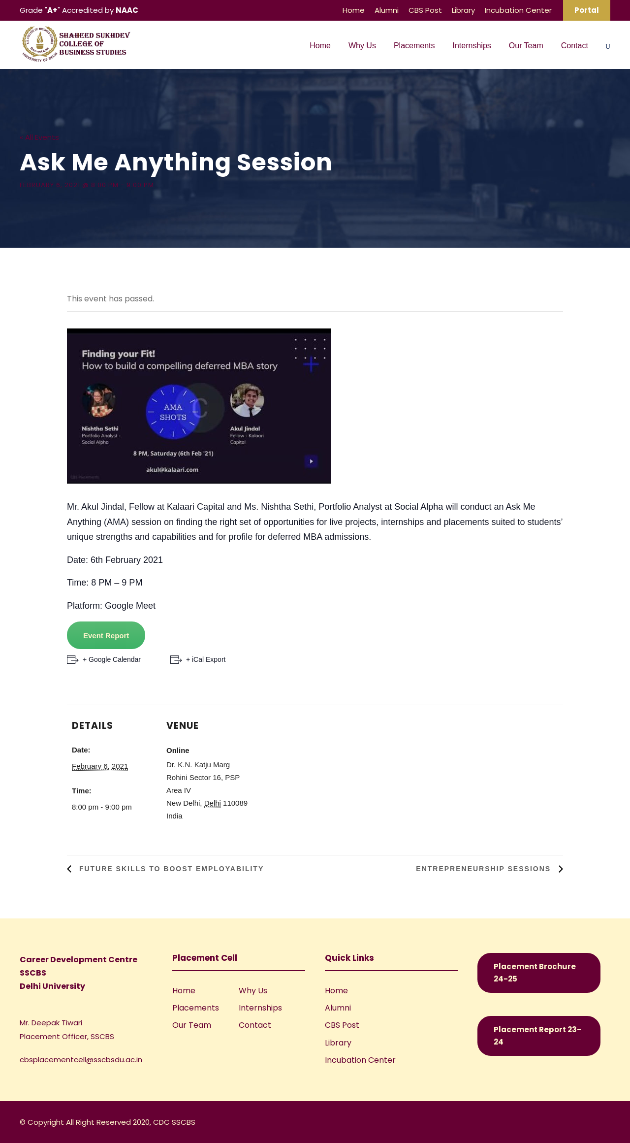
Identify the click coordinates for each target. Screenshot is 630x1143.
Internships (472, 45)
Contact (574, 45)
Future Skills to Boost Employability (170, 869)
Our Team (526, 45)
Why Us (362, 45)
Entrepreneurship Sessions (485, 869)
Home (354, 10)
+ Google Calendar (112, 659)
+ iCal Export (206, 659)
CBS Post (425, 10)
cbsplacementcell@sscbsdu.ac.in (81, 1059)
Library (463, 10)
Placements (414, 45)
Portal (586, 10)
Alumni (387, 10)
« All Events (39, 137)
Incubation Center (518, 10)
